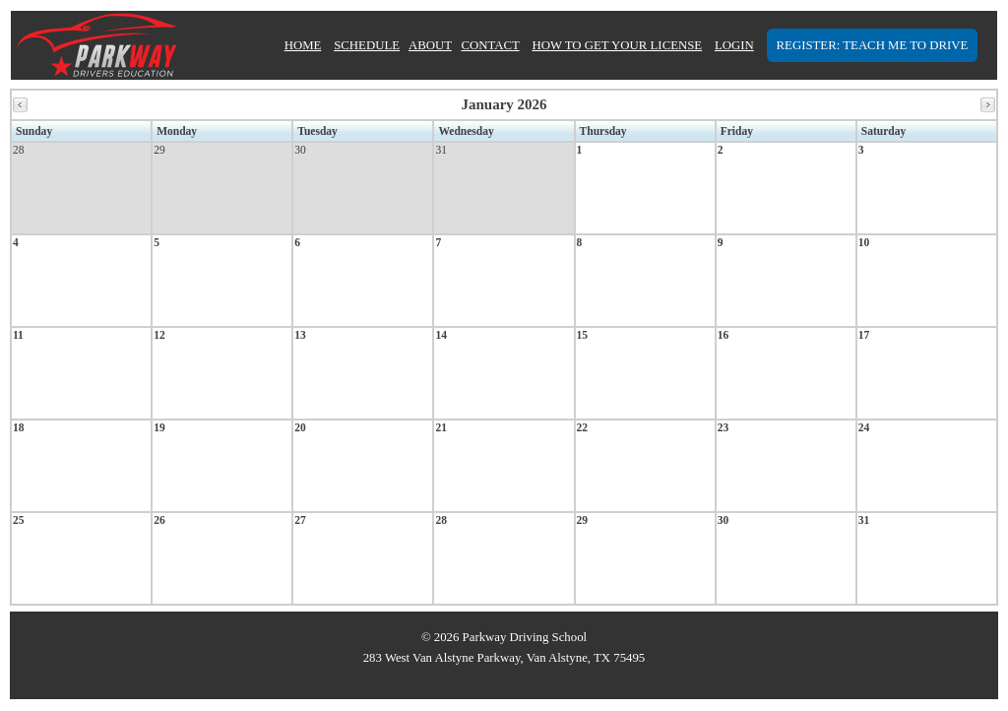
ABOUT (430, 45)
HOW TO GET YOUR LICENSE (617, 45)
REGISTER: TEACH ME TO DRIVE (873, 45)
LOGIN (734, 45)
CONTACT (490, 45)
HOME (303, 45)
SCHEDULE (367, 45)
